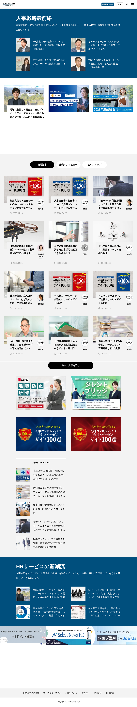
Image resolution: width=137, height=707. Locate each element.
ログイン (120, 4)
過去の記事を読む (71, 366)
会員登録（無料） (108, 4)
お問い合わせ (71, 694)
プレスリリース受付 (52, 694)
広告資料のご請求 (31, 694)
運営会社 (85, 694)
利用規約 (110, 694)
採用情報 (98, 694)
